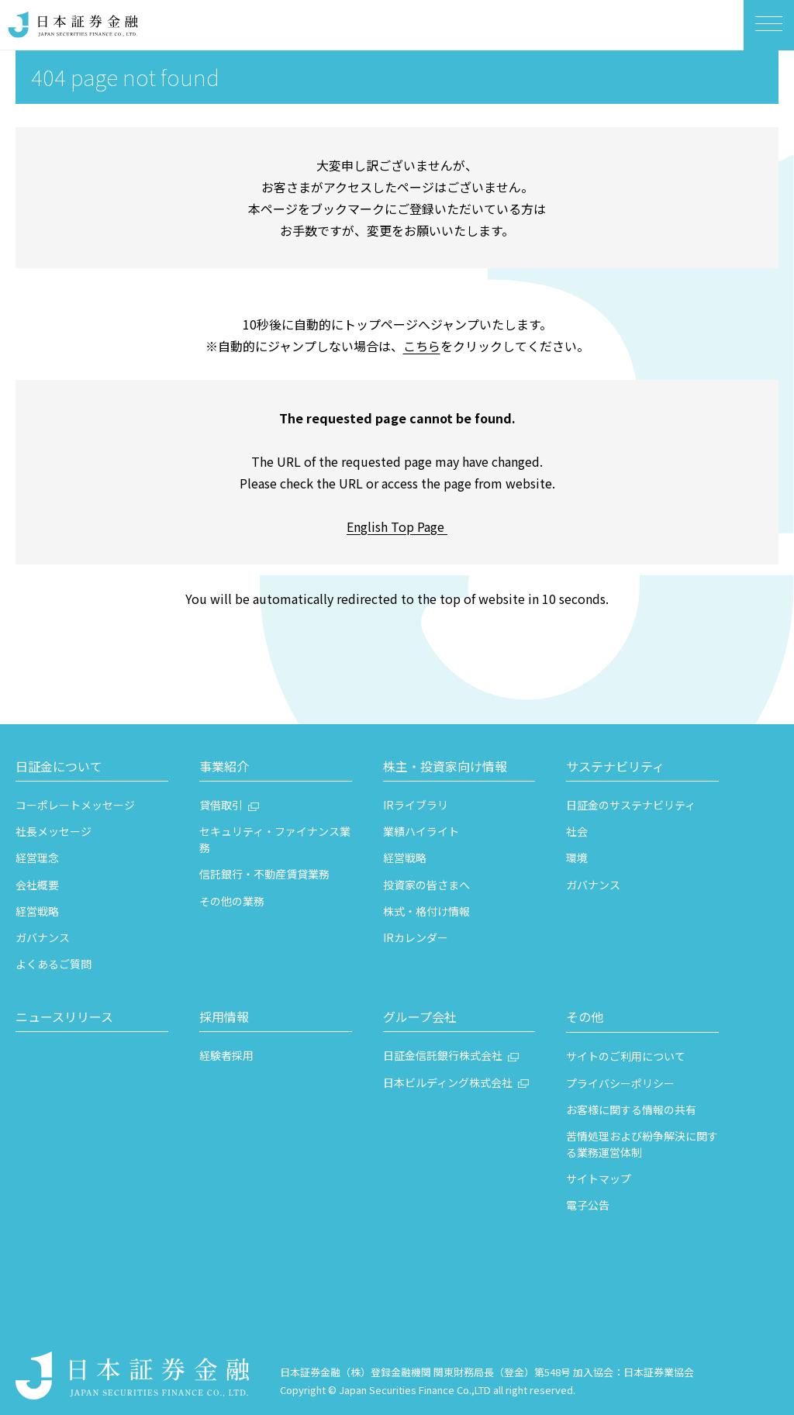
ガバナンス (43, 937)
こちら (421, 345)
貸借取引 (221, 805)
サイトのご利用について (625, 1056)
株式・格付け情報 (426, 911)
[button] (92, 768)
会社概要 (37, 884)
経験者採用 (226, 1055)
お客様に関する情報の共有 (631, 1109)
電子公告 (587, 1205)
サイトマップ (598, 1178)
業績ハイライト (421, 831)
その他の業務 (231, 901)
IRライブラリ (415, 805)
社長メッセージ (53, 831)
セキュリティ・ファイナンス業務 (274, 839)
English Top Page (397, 526)
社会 (577, 831)
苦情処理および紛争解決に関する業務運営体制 (642, 1144)
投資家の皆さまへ (426, 884)
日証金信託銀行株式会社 (442, 1055)
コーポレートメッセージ (75, 805)
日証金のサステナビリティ (631, 805)
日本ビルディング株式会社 (448, 1082)
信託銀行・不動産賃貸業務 (264, 874)
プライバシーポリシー (620, 1083)
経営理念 (37, 857)
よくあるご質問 (53, 964)
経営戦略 (37, 911)
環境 (577, 857)
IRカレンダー (415, 937)
